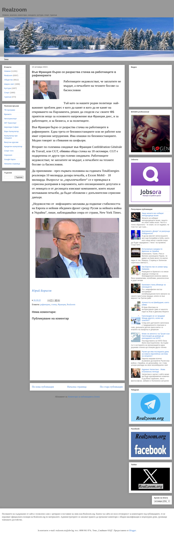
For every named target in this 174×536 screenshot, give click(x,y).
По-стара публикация (111, 386)
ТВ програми (9, 110)
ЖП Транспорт (10, 123)
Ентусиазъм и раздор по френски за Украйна (152, 250)
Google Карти (10, 159)
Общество (8, 80)
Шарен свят (9, 84)
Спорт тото (8, 151)
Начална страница (77, 386)
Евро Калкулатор (11, 131)
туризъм (7, 97)
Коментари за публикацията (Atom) (84, 397)
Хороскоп (8, 155)
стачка (54, 304)
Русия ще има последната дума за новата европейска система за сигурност (155, 354)
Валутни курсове (11, 142)
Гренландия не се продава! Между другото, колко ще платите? (153, 318)
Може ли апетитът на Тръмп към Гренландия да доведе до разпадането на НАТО (156, 336)
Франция (62, 304)
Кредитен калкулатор (13, 146)
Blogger (132, 530)
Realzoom (14, 10)
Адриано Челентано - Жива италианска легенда (153, 370)
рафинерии (45, 304)
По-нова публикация (43, 386)
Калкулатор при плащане (11, 137)
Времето (8, 114)
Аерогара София (11, 127)
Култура (7, 88)
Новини (7, 71)
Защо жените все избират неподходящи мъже (153, 214)
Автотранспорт (10, 119)
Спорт (6, 93)
